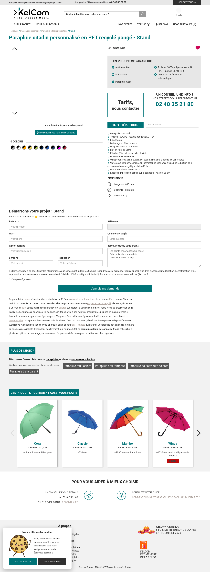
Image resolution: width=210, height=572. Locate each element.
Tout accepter (22, 561)
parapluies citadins (83, 359)
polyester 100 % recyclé (99, 303)
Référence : (113, 221)
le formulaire (69, 502)
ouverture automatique (83, 299)
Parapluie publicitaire (30, 31)
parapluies (52, 359)
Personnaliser (52, 561)
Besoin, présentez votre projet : (122, 245)
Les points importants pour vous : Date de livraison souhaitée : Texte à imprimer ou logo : (154, 257)
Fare (111, 299)
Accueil (14, 31)
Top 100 (143, 24)
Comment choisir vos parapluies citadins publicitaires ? (166, 497)
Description (154, 124)
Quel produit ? (23, 24)
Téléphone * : (64, 258)
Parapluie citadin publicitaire (54, 31)
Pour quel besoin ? (47, 24)
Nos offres (125, 24)
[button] (15, 48)
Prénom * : (14, 221)
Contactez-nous (187, 2)
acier (23, 307)
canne (27, 299)
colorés (62, 307)
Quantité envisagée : (117, 233)
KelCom (161, 24)
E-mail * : (13, 258)
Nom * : (12, 233)
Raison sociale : (17, 245)
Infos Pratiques (184, 24)
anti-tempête (78, 324)
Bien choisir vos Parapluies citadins (56, 132)
